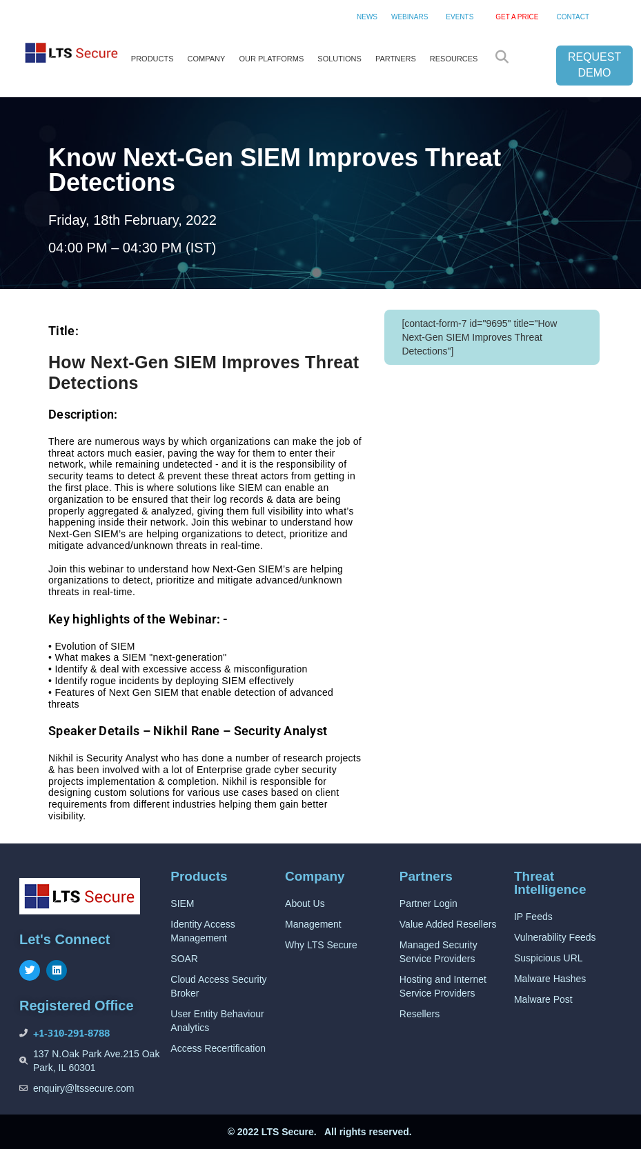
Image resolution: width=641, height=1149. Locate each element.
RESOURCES (454, 58)
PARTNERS (395, 58)
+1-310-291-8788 (71, 1033)
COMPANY (207, 58)
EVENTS (459, 17)
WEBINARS (409, 17)
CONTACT (572, 17)
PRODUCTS (152, 58)
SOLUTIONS (339, 58)
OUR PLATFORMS (271, 58)
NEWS (367, 17)
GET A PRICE (516, 17)
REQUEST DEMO (594, 65)
